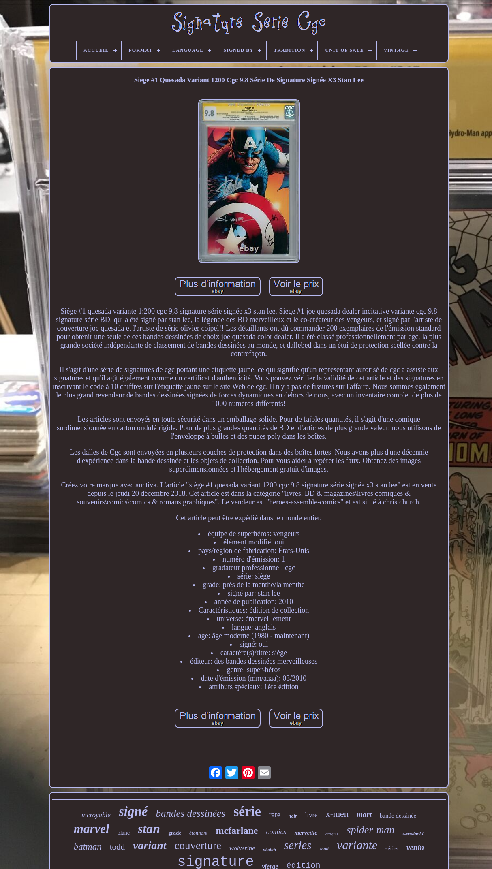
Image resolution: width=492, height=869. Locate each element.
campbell (413, 833)
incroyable (96, 815)
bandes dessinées (190, 813)
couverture (198, 845)
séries (391, 849)
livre (311, 815)
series (298, 845)
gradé (174, 833)
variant (149, 845)
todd (117, 847)
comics (276, 832)
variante (357, 845)
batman (88, 846)
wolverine (242, 848)
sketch (269, 850)
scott (324, 849)
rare (274, 815)
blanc (124, 833)
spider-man (370, 830)
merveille (305, 832)
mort (364, 814)
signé (133, 811)
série (247, 811)
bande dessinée (398, 815)
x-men (337, 814)
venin (415, 847)
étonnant (198, 833)
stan (149, 828)
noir (293, 816)
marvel (91, 829)
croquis (331, 833)
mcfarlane (237, 830)
